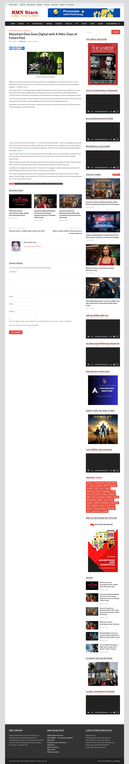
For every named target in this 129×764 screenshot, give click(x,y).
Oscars (111, 500)
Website (12, 311)
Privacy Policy (70, 4)
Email (11, 304)
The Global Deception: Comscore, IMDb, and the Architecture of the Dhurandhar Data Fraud (102, 303)
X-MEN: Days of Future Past (53, 183)
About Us (22, 4)
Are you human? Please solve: (25, 325)
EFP (113, 491)
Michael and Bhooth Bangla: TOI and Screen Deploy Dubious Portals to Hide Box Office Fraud (45, 214)
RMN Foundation (53, 752)
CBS (96, 488)
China (101, 488)
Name (11, 296)
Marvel (116, 497)
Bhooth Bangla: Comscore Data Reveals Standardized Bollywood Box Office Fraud (110, 635)
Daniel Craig (90, 491)
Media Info (40, 4)
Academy (89, 482)
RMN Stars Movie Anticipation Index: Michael (109, 623)
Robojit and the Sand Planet (57, 742)
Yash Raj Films (96, 511)
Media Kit (62, 4)
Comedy (107, 488)
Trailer (109, 505)
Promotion (26, 30)
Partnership (54, 4)
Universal (89, 508)
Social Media (114, 503)
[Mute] (114, 112)
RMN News (51, 749)
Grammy (104, 494)
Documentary (106, 491)
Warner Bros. (111, 508)
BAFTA (106, 485)
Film (94, 494)
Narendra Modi (91, 500)
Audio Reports (111, 23)
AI (87, 485)
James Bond (100, 497)
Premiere (89, 503)
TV (28, 23)
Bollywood (113, 485)
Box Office (90, 488)
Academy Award (99, 482)
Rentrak (96, 503)
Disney (98, 491)
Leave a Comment (32, 41)
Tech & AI (68, 23)
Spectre (102, 505)
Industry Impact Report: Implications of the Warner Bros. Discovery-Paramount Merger (102, 236)
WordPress (108, 761)
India (93, 497)
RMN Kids (50, 740)
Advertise (47, 4)
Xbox (88, 511)
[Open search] (119, 23)
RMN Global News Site (55, 735)
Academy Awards (111, 482)
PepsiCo (20, 150)
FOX (98, 494)
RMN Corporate (53, 747)
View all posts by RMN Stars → (33, 246)
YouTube (105, 511)
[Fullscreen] (117, 112)
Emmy (88, 494)
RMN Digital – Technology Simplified (60, 738)
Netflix (100, 500)
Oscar (105, 500)
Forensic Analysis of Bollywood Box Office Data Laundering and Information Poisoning (70, 214)
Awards (49, 23)
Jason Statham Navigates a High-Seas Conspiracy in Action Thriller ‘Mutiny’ (109, 647)
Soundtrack (95, 505)
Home (13, 23)
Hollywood (112, 494)
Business (58, 23)
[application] (103, 104)
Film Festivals (37, 23)
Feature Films (13, 30)
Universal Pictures (99, 508)
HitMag (117, 761)
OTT (76, 23)
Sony (88, 505)
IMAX (88, 497)
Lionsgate (109, 497)
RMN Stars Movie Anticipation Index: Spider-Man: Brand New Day (19, 213)
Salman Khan (105, 503)
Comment (13, 272)
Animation (99, 485)
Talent (84, 23)
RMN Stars (23, 41)
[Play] (88, 112)
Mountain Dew (33, 183)
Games (100, 23)
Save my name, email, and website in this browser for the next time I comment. (40, 321)
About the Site (31, 4)
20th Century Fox (21, 183)
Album (92, 485)
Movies (21, 23)
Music (92, 23)
